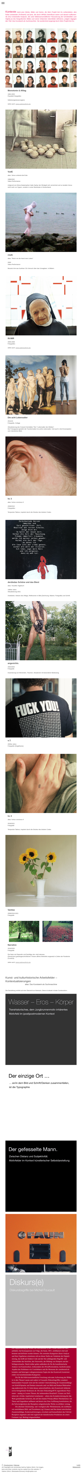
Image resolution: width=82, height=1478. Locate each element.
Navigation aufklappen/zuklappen (41, 3)
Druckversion (7, 1465)
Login (78, 1465)
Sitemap (16, 1465)
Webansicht (76, 1467)
